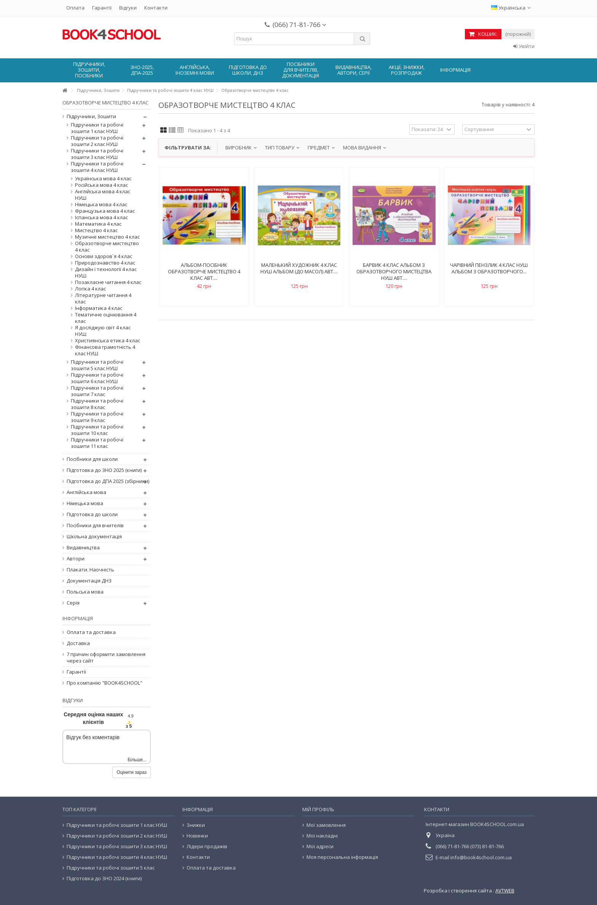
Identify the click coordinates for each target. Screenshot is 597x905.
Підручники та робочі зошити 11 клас (97, 442)
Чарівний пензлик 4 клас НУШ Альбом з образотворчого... (489, 268)
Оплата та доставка (91, 632)
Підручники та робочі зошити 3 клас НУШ (97, 154)
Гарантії (102, 7)
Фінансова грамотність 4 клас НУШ (105, 350)
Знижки (196, 825)
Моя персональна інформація (342, 857)
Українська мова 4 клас (103, 178)
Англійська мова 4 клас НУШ (102, 194)
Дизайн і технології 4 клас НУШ (106, 272)
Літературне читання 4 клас (103, 298)
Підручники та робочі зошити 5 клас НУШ (97, 365)
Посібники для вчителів (95, 525)
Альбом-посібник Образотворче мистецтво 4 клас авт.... (204, 271)
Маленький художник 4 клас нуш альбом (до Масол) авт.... (299, 268)
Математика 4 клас (98, 224)
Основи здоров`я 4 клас (103, 256)
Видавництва (83, 547)
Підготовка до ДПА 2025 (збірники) (108, 481)
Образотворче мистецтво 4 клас (107, 246)
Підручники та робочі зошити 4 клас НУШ (97, 166)
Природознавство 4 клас (105, 263)
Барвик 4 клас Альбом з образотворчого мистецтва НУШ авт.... (393, 271)
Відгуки (128, 7)
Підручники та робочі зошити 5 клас (111, 868)
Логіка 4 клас (90, 289)
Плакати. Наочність (90, 569)
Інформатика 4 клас (98, 308)
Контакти (156, 7)
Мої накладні (322, 836)
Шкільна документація (94, 536)
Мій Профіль (318, 809)
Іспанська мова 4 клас (101, 217)
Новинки (197, 836)
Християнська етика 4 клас (107, 340)
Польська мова (85, 592)
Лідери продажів (207, 846)
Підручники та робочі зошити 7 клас (97, 391)
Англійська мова (86, 492)
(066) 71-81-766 (299, 24)
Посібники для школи (92, 459)
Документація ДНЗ (89, 581)
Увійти (524, 46)
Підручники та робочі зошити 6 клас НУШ (97, 378)
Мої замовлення (326, 825)
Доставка (78, 643)
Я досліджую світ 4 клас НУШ (103, 330)
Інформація (77, 618)
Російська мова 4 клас (101, 185)
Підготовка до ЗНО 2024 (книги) (104, 878)
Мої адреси (320, 846)
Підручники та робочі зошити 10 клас (97, 430)
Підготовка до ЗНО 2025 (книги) (104, 470)
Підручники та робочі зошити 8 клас (97, 404)
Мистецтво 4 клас (96, 230)
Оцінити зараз (132, 772)
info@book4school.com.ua (481, 857)
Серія (73, 603)
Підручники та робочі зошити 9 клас (97, 417)
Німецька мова (85, 503)
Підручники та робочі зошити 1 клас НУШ (97, 128)
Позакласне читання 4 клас (108, 282)
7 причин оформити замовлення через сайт (106, 657)
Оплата (75, 7)
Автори (76, 558)
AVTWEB (504, 890)
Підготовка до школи (92, 514)
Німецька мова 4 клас (101, 204)
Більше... (137, 759)
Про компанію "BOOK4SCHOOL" (104, 683)
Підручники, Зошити (91, 116)
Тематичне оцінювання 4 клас (105, 317)
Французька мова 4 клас (105, 211)
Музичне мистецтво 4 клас (107, 237)
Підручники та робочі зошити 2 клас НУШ (97, 141)
